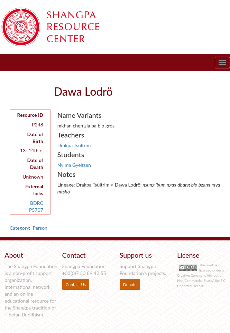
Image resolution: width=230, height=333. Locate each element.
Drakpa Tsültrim (74, 145)
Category (19, 228)
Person (40, 228)
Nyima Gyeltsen (74, 165)
